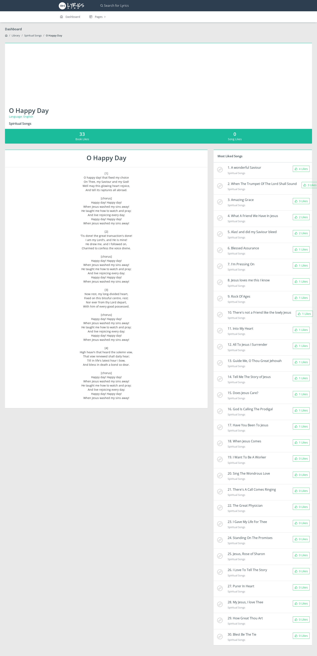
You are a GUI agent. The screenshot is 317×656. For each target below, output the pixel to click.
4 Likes (301, 169)
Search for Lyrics (114, 5)
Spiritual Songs (33, 35)
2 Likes (301, 217)
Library (16, 35)
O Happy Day (54, 35)
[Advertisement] (159, 73)
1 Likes (301, 249)
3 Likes (301, 201)
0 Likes (301, 458)
